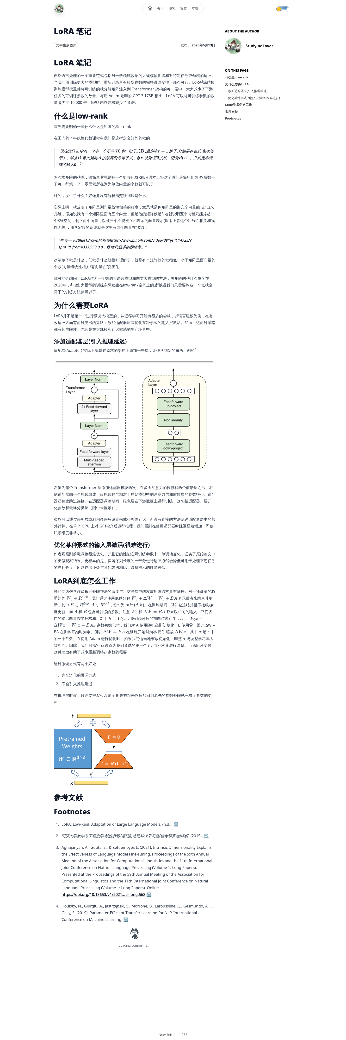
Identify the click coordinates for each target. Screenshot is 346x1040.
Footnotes (233, 118)
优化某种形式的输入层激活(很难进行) (254, 98)
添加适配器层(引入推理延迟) (247, 91)
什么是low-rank (236, 77)
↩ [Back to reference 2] (206, 835)
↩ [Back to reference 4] (125, 919)
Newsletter (167, 1034)
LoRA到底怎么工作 (238, 104)
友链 (195, 8)
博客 (172, 8)
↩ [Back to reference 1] (175, 824)
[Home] (150, 8)
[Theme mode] (286, 8)
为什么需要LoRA (237, 84)
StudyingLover (259, 46)
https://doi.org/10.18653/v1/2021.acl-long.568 (103, 894)
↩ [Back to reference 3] (148, 894)
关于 (160, 8)
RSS (184, 1034)
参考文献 (231, 111)
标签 (183, 8)
